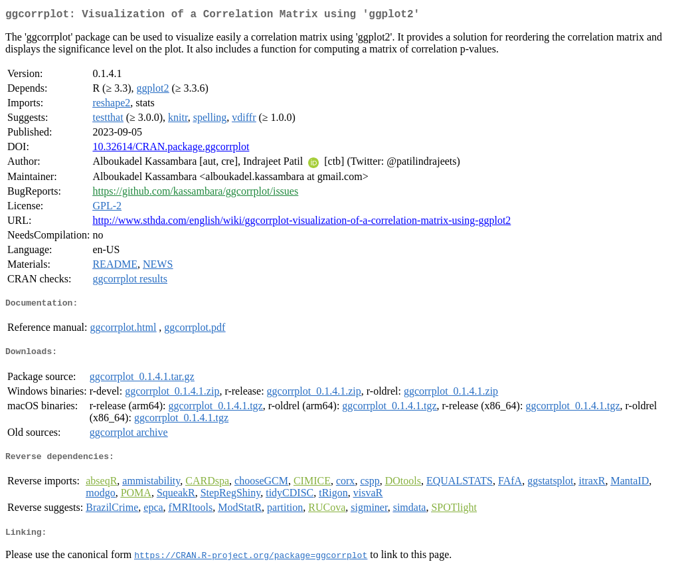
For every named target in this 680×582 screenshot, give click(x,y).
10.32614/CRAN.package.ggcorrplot (170, 149)
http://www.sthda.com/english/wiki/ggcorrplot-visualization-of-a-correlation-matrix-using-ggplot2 (301, 223)
